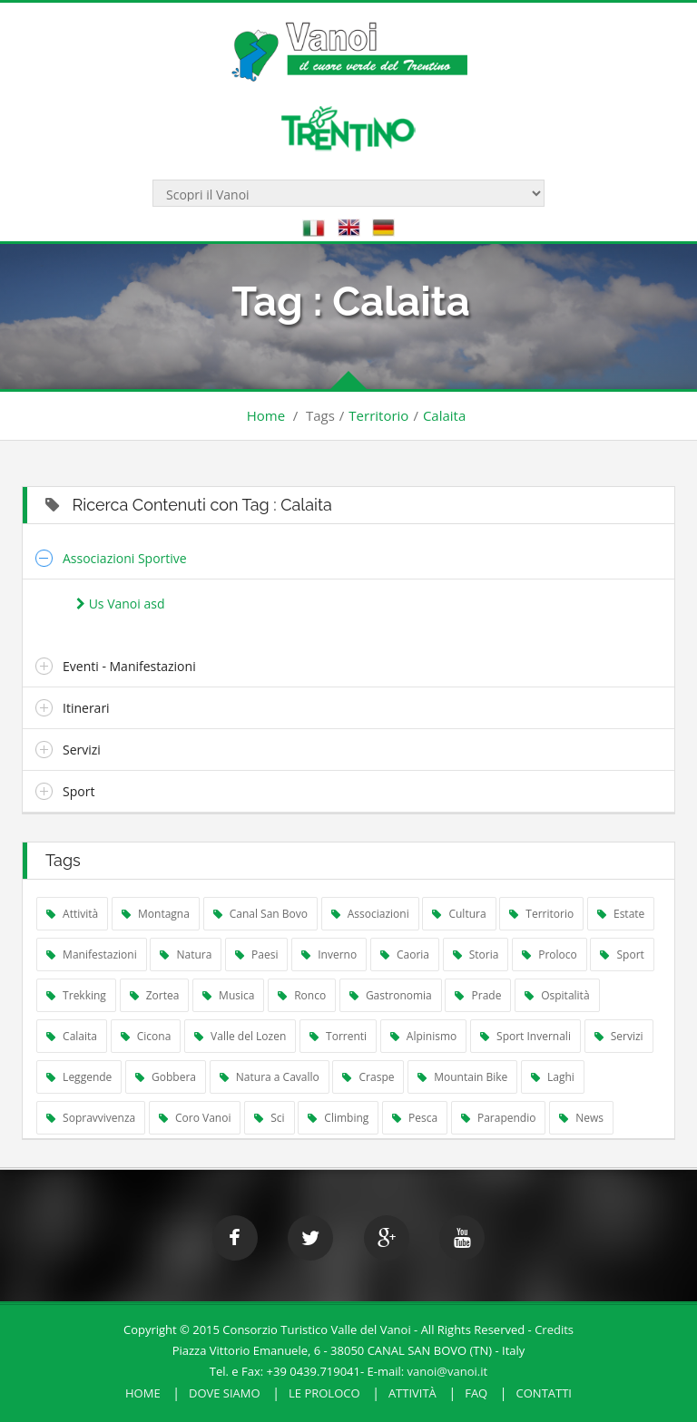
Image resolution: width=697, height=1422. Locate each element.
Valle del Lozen (240, 1036)
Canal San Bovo (260, 913)
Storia (476, 954)
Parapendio (498, 1117)
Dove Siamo (224, 1393)
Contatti (544, 1393)
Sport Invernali (525, 1036)
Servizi (82, 749)
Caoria (404, 954)
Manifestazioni (91, 954)
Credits (554, 1329)
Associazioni (370, 913)
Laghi (552, 1077)
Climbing (338, 1117)
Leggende (79, 1077)
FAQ (476, 1393)
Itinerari (86, 707)
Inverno (329, 954)
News (581, 1117)
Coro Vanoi (195, 1117)
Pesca (414, 1117)
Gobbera (165, 1077)
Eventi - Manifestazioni (129, 666)
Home (266, 415)
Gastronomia (390, 995)
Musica (228, 995)
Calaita (444, 415)
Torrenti (338, 1036)
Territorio (378, 415)
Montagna (156, 913)
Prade (478, 995)
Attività (72, 913)
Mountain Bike (462, 1077)
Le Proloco (324, 1393)
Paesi (257, 954)
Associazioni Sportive (125, 558)
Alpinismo (423, 1036)
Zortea (155, 995)
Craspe (368, 1077)
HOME (143, 1393)
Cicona (146, 1036)
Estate (620, 913)
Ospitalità (557, 995)
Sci (269, 1117)
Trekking (76, 995)
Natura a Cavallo (269, 1077)
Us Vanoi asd (120, 603)
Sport (78, 791)
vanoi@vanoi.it (447, 1371)
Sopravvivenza (90, 1117)
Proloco (549, 954)
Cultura (459, 913)
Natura (185, 954)
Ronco (302, 995)
